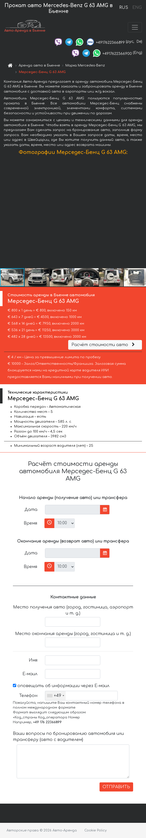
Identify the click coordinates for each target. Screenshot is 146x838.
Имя (33, 660)
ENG (136, 7)
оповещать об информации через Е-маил (61, 686)
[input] (72, 509)
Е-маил (29, 674)
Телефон (28, 695)
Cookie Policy (95, 830)
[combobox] (55, 695)
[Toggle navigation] (135, 27)
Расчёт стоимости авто (103, 345)
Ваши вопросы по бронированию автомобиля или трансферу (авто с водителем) (68, 736)
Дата (31, 509)
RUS (123, 7)
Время (30, 523)
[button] (141, 213)
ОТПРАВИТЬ (116, 787)
